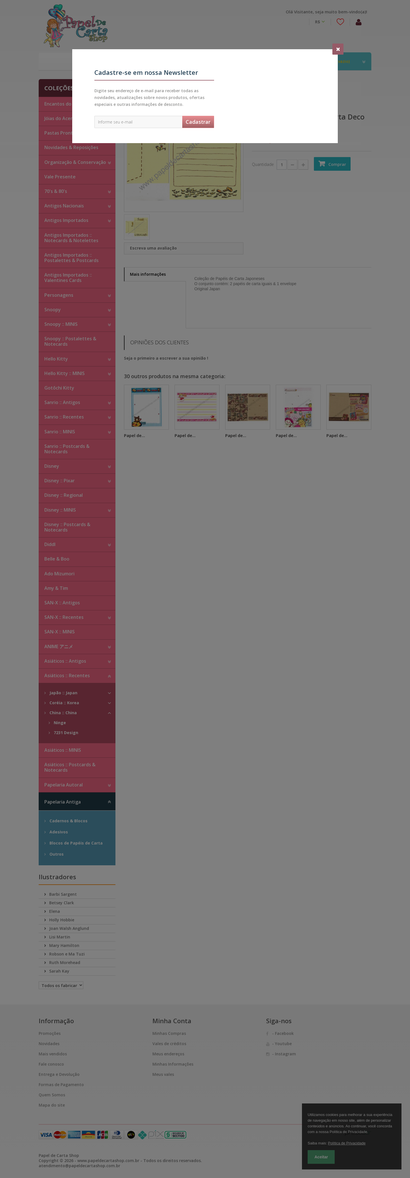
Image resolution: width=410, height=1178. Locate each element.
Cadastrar (198, 121)
